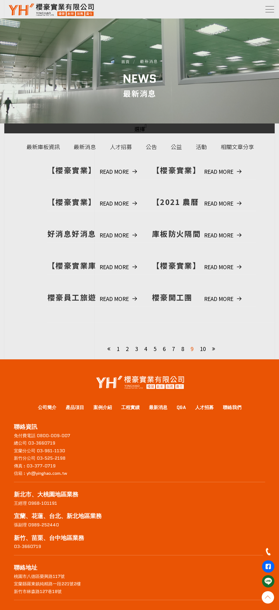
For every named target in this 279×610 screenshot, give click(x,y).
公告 (151, 147)
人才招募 (121, 147)
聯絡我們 (232, 407)
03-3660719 (27, 546)
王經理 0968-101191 (35, 503)
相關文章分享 (237, 147)
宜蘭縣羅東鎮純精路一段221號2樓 (47, 584)
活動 (201, 147)
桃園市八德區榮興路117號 (39, 576)
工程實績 (130, 407)
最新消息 (85, 147)
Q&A (181, 407)
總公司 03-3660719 (34, 443)
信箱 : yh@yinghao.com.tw (40, 473)
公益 (176, 147)
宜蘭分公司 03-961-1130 (39, 451)
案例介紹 (102, 407)
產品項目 (75, 407)
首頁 (125, 62)
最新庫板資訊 (43, 147)
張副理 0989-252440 (36, 525)
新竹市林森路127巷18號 (38, 591)
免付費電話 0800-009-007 (42, 435)
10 (203, 349)
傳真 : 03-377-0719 (34, 466)
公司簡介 (47, 407)
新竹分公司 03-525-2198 (39, 458)
